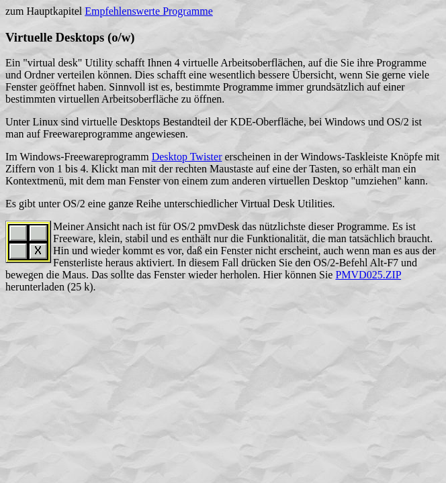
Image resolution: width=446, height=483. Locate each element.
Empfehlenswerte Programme (149, 11)
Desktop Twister (187, 156)
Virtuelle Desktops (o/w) (70, 37)
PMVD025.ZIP (368, 274)
